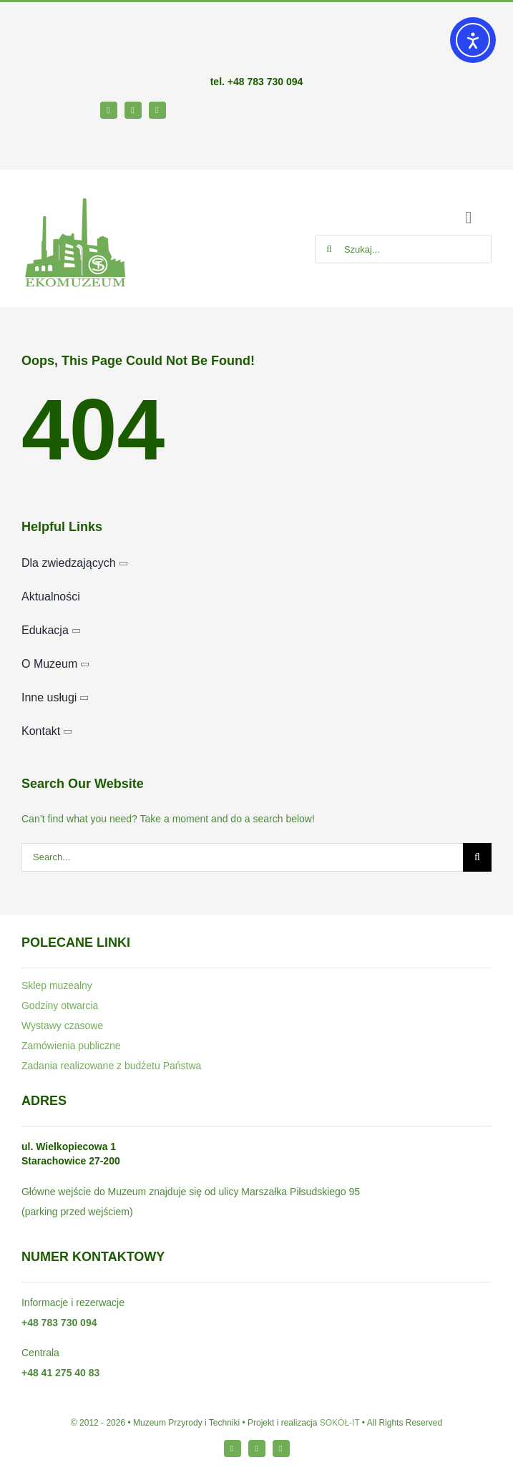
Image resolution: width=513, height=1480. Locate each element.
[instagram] (133, 110)
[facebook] (108, 110)
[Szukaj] (329, 249)
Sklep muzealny (56, 985)
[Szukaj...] (403, 249)
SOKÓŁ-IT (340, 1423)
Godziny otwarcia (59, 1005)
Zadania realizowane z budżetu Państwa (111, 1065)
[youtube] (157, 110)
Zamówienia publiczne (71, 1045)
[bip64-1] (43, 138)
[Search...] (242, 857)
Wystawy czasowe (62, 1025)
